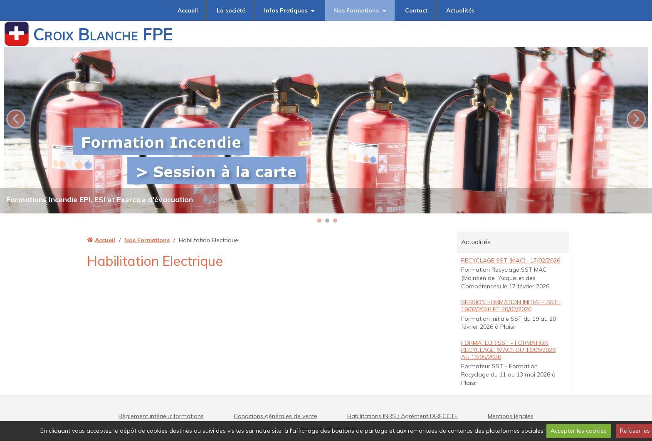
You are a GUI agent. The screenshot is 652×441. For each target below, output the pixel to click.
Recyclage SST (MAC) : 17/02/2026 (510, 260)
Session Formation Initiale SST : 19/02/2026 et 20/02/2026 (511, 305)
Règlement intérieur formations (161, 416)
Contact (416, 10)
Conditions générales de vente (275, 416)
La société (231, 10)
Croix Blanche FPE (103, 34)
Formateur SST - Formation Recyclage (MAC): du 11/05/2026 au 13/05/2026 (508, 350)
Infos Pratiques (285, 10)
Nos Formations (356, 10)
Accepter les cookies (579, 430)
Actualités (460, 10)
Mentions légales (510, 416)
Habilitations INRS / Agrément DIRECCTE (402, 416)
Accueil (188, 10)
